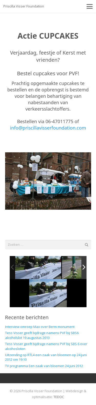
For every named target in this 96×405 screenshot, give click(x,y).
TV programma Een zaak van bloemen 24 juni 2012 (44, 366)
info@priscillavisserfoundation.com (48, 128)
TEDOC (59, 397)
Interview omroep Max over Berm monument (39, 326)
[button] (89, 6)
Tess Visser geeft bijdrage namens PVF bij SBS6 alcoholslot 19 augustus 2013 (42, 335)
